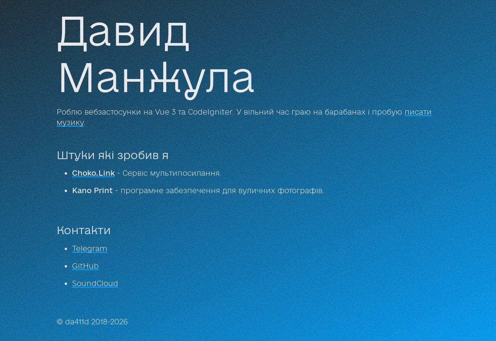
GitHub (85, 266)
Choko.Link (93, 173)
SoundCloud (95, 283)
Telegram (89, 248)
